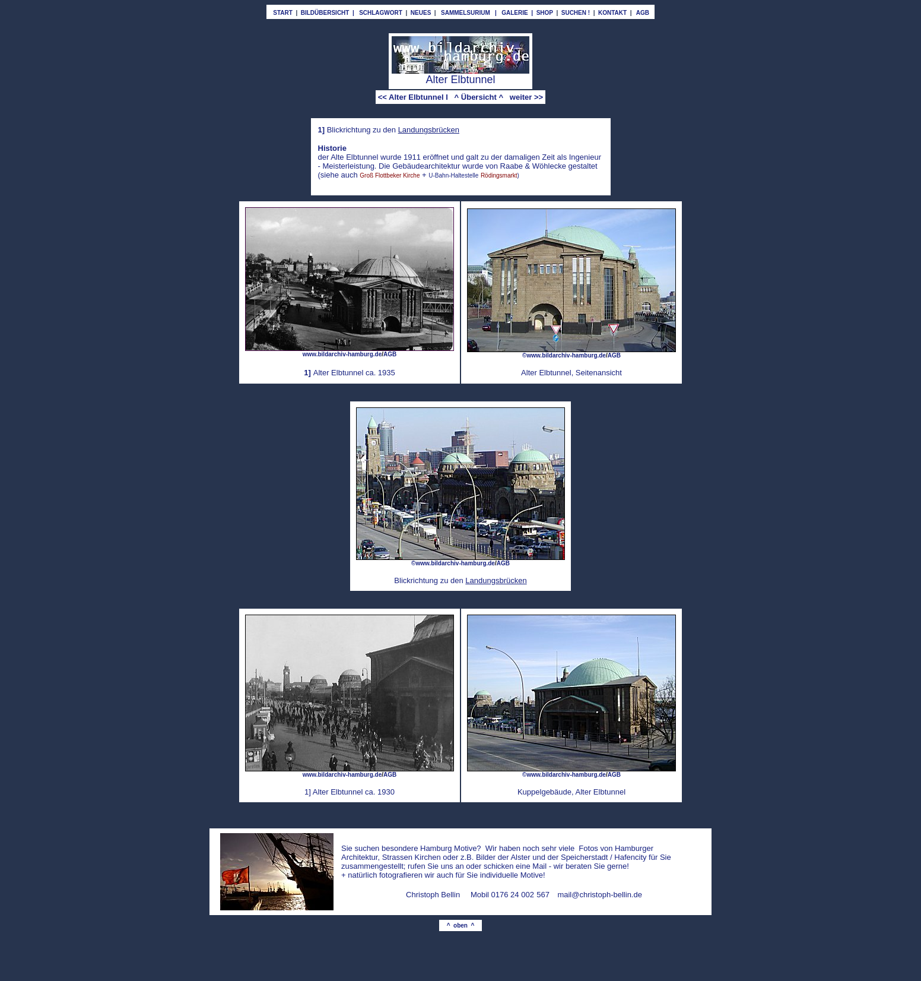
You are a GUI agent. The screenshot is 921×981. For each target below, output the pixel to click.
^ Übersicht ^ (479, 97)
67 (545, 894)
